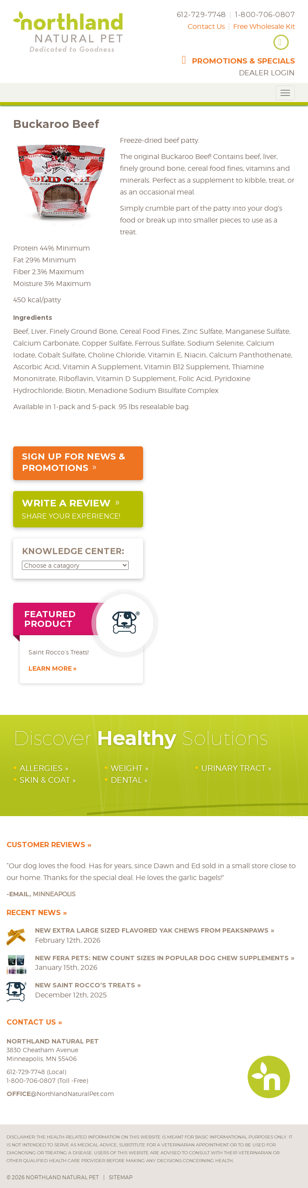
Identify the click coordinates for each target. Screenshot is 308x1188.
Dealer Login (267, 72)
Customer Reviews (46, 845)
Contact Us (206, 26)
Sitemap (121, 1177)
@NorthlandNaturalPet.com (60, 1093)
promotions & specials (243, 61)
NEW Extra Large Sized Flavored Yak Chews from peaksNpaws (152, 930)
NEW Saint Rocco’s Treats (85, 985)
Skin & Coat (45, 780)
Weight (127, 768)
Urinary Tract (233, 768)
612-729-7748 (201, 15)
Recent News (34, 913)
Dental (126, 780)
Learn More (50, 668)
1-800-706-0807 (265, 15)
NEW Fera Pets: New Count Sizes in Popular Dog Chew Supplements (162, 958)
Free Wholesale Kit (264, 26)
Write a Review (66, 503)
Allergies (41, 768)
